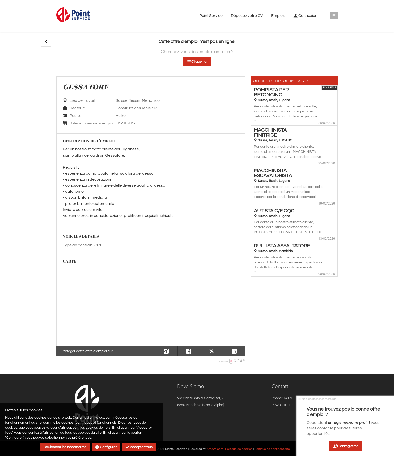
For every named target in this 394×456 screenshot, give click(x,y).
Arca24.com (215, 449)
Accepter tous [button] (139, 447)
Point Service (211, 16)
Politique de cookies (238, 449)
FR (334, 15)
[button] (46, 42)
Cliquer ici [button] (197, 62)
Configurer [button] (106, 447)
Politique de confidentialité (272, 449)
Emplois (278, 16)
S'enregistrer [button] (345, 446)
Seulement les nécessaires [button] (65, 447)
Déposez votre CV (247, 16)
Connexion (305, 16)
